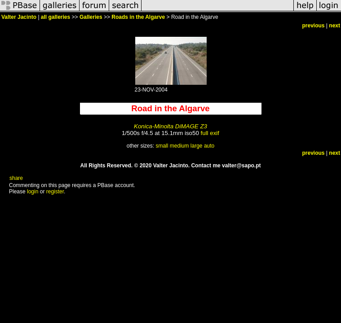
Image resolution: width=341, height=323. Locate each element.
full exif (210, 133)
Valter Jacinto (18, 17)
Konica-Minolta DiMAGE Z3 (170, 126)
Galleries (91, 17)
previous (313, 25)
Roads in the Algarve (138, 17)
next (334, 25)
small (161, 146)
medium (179, 146)
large (196, 146)
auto (209, 146)
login (32, 191)
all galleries (55, 17)
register (55, 191)
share (16, 178)
